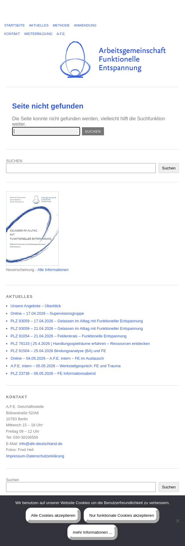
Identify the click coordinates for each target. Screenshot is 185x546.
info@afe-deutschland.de (40, 443)
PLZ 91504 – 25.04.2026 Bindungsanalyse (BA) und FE (58, 351)
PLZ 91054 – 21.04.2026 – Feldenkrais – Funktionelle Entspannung (68, 336)
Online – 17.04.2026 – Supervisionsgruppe (47, 313)
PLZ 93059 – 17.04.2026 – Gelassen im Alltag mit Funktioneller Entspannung (77, 321)
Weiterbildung (38, 34)
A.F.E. (61, 34)
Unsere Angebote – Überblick (36, 306)
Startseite (14, 25)
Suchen (169, 168)
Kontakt (12, 34)
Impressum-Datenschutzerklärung (35, 456)
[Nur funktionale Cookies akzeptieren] (177, 521)
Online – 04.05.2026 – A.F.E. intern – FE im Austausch (57, 358)
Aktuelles (39, 25)
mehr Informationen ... (92, 532)
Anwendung (85, 25)
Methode (61, 25)
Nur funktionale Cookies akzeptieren (121, 515)
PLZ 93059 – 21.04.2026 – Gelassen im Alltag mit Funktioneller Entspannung (77, 328)
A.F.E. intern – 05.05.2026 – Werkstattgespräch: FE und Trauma (66, 366)
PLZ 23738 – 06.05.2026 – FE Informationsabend (53, 373)
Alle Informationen (53, 269)
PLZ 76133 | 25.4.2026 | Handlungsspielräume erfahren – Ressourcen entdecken (80, 343)
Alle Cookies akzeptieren (53, 515)
